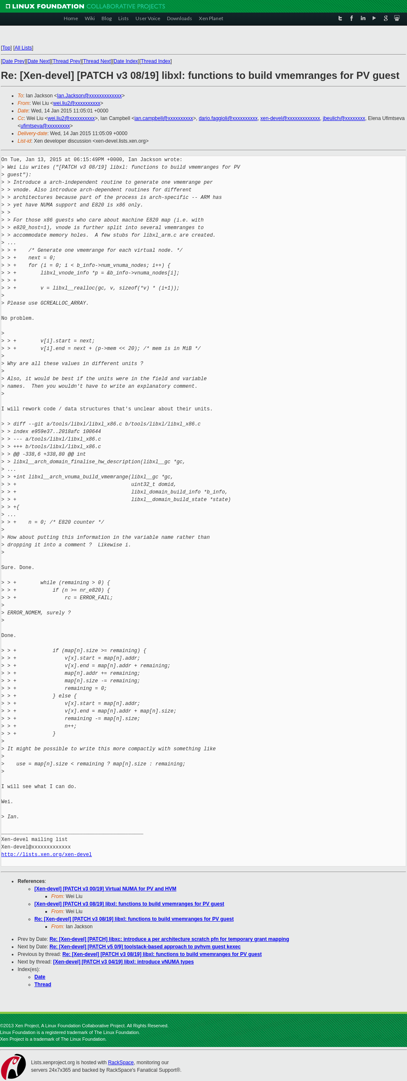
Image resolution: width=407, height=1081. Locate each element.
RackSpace (120, 1062)
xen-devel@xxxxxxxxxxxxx (290, 118)
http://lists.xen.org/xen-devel (46, 854)
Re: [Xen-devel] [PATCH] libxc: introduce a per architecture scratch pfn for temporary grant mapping (169, 939)
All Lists (23, 48)
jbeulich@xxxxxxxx (344, 118)
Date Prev (13, 61)
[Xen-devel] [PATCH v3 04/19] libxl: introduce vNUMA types (123, 962)
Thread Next (97, 61)
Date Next (38, 61)
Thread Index (156, 61)
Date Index (126, 61)
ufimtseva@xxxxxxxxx (45, 126)
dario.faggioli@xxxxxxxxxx (228, 118)
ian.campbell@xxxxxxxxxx (163, 118)
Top (6, 48)
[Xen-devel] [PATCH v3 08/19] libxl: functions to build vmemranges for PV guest (129, 904)
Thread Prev (66, 61)
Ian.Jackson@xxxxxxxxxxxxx (89, 96)
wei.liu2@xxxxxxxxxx (76, 103)
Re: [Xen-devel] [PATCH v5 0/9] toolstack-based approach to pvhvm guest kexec (145, 947)
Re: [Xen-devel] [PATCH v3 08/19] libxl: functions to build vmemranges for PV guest (134, 919)
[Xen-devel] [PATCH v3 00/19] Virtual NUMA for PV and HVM (105, 889)
